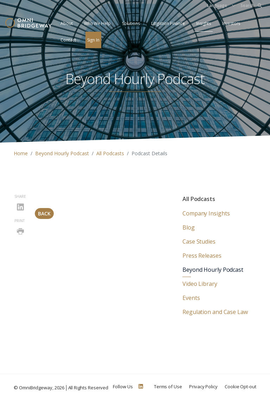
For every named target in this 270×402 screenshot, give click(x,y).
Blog (188, 227)
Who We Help (97, 23)
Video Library (199, 284)
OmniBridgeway (35, 387)
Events (191, 298)
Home (21, 153)
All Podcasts (110, 153)
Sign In (93, 40)
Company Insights (206, 213)
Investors (231, 23)
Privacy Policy (203, 386)
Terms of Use (168, 386)
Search (251, 5)
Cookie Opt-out (240, 386)
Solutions (131, 23)
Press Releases (201, 255)
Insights (203, 23)
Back (44, 213)
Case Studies (199, 241)
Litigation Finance (168, 23)
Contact (68, 40)
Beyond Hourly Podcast (62, 153)
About (66, 23)
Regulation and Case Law (215, 312)
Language (217, 5)
